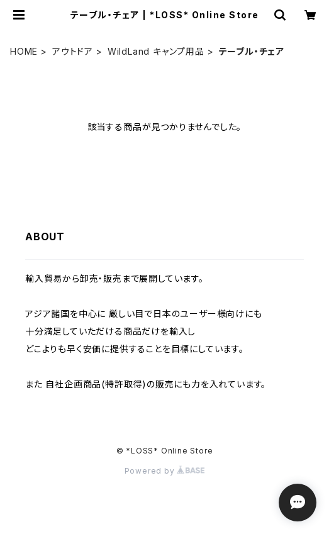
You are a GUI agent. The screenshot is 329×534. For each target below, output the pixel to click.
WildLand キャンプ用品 (156, 51)
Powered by (165, 471)
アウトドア (72, 51)
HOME (24, 51)
